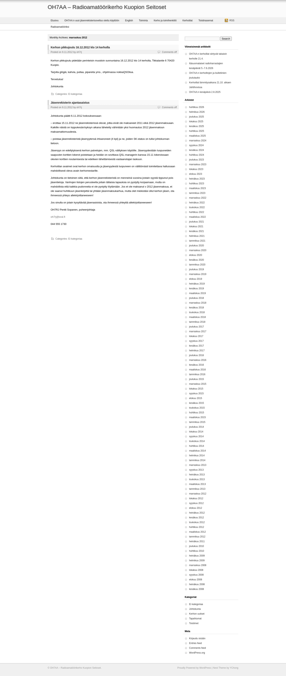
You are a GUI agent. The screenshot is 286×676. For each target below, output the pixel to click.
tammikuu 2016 (197, 374)
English (129, 20)
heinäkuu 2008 (197, 584)
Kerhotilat (188, 20)
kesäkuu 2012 (196, 517)
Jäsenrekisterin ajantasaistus (70, 102)
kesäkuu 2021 (196, 231)
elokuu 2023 (195, 174)
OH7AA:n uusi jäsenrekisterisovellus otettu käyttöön (91, 20)
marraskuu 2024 (197, 140)
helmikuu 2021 (197, 236)
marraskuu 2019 (197, 274)
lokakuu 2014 (196, 431)
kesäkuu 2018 (196, 307)
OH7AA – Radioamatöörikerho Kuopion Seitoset (107, 7)
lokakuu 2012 (196, 498)
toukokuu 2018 (197, 312)
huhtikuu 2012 (196, 527)
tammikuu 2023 (197, 193)
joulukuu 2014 (196, 426)
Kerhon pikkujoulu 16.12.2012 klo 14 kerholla (80, 47)
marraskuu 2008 (197, 565)
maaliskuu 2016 (197, 369)
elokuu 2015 (195, 398)
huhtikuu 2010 (196, 551)
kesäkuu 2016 (196, 364)
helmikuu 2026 (197, 112)
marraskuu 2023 (197, 164)
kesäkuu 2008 (196, 589)
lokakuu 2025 (196, 121)
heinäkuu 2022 (197, 202)
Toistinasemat (205, 20)
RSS (231, 20)
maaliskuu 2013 (197, 484)
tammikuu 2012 (197, 536)
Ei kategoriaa (75, 94)
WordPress (205, 667)
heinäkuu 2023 (197, 178)
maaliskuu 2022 (197, 217)
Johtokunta (195, 609)
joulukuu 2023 (196, 159)
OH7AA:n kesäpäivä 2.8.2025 (204, 92)
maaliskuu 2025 (197, 135)
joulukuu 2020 (196, 245)
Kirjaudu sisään (197, 638)
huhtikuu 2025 (196, 131)
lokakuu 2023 (196, 169)
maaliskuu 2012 (197, 531)
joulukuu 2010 (196, 546)
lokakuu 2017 (196, 336)
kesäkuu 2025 (196, 126)
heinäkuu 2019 (197, 283)
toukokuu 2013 (197, 479)
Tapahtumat (195, 618)
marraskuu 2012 (197, 493)
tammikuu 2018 (197, 322)
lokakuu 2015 (196, 388)
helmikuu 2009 (197, 560)
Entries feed (195, 643)
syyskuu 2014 (196, 436)
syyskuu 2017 (196, 341)
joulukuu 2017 (196, 326)
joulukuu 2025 (196, 116)
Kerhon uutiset (196, 613)
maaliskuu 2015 (197, 417)
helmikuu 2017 (197, 350)
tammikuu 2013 (197, 489)
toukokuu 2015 (197, 407)
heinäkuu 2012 (197, 512)
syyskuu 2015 (196, 393)
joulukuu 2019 (196, 269)
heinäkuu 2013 (197, 474)
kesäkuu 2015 (196, 403)
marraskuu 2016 (197, 360)
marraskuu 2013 (197, 465)
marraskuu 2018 (197, 302)
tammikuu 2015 (197, 422)
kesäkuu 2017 (196, 345)
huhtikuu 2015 (196, 412)
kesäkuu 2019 (196, 288)
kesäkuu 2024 (196, 150)
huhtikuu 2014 (196, 446)
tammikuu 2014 (197, 460)
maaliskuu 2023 (197, 188)
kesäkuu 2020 (196, 259)
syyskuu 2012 (196, 503)
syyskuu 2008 (196, 574)
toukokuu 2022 (197, 207)
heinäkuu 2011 (197, 541)
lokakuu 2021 (196, 226)
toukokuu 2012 (197, 522)
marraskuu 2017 (197, 331)
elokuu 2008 (195, 579)
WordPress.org (197, 652)
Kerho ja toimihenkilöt (165, 20)
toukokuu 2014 (197, 441)
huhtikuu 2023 (196, 183)
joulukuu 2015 (196, 379)
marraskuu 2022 (197, 197)
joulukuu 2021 (196, 221)
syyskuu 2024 (196, 145)
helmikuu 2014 (197, 455)
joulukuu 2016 (196, 355)
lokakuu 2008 (196, 570)
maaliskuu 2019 (197, 293)
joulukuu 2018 (196, 298)
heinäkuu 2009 (197, 555)
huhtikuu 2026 (196, 107)
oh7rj (79, 52)
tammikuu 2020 (197, 264)
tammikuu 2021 (197, 240)
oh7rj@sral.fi (58, 216)
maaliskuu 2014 (197, 450)
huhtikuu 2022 (196, 212)
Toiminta (143, 20)
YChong (234, 667)
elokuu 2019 (195, 279)
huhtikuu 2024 (196, 154)
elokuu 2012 (195, 508)
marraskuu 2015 (197, 384)
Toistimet (193, 623)
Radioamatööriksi (60, 26)
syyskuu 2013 (196, 469)
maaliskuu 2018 (197, 317)
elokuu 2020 (195, 255)
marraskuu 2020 (197, 250)
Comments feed (197, 648)
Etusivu (54, 20)
